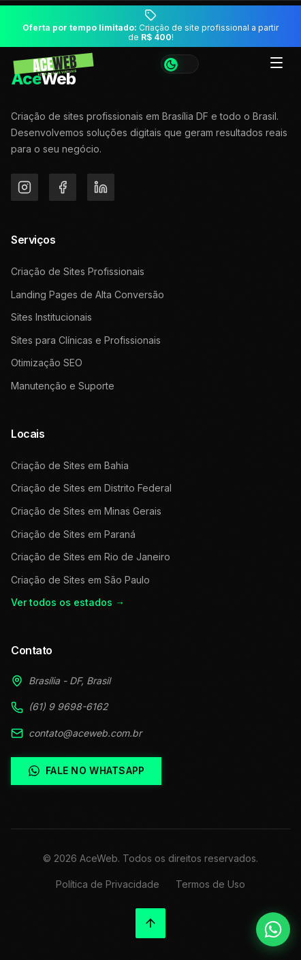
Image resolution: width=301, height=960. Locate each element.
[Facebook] (62, 187)
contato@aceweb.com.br (85, 733)
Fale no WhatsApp (86, 771)
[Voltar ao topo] (150, 923)
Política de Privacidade (107, 884)
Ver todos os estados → (68, 602)
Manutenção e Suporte (62, 385)
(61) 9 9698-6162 (68, 706)
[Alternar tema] (180, 64)
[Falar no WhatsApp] (273, 929)
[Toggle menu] (276, 63)
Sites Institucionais (51, 317)
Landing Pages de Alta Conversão (87, 294)
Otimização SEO (46, 362)
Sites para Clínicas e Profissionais (86, 340)
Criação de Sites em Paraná (73, 534)
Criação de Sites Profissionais (77, 271)
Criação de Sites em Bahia (70, 465)
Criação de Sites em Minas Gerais (86, 511)
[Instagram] (24, 187)
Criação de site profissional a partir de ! (150, 32)
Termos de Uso (210, 884)
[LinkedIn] (100, 187)
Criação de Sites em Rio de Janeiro (90, 556)
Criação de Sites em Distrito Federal (91, 488)
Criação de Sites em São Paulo (80, 580)
